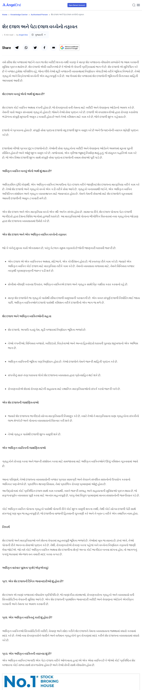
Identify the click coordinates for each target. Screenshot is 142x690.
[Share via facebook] (44, 47)
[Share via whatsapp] (25, 47)
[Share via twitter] (35, 47)
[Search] (133, 5)
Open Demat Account (77, 5)
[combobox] (39, 34)
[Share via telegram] (16, 47)
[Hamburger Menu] (138, 5)
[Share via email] (53, 47)
